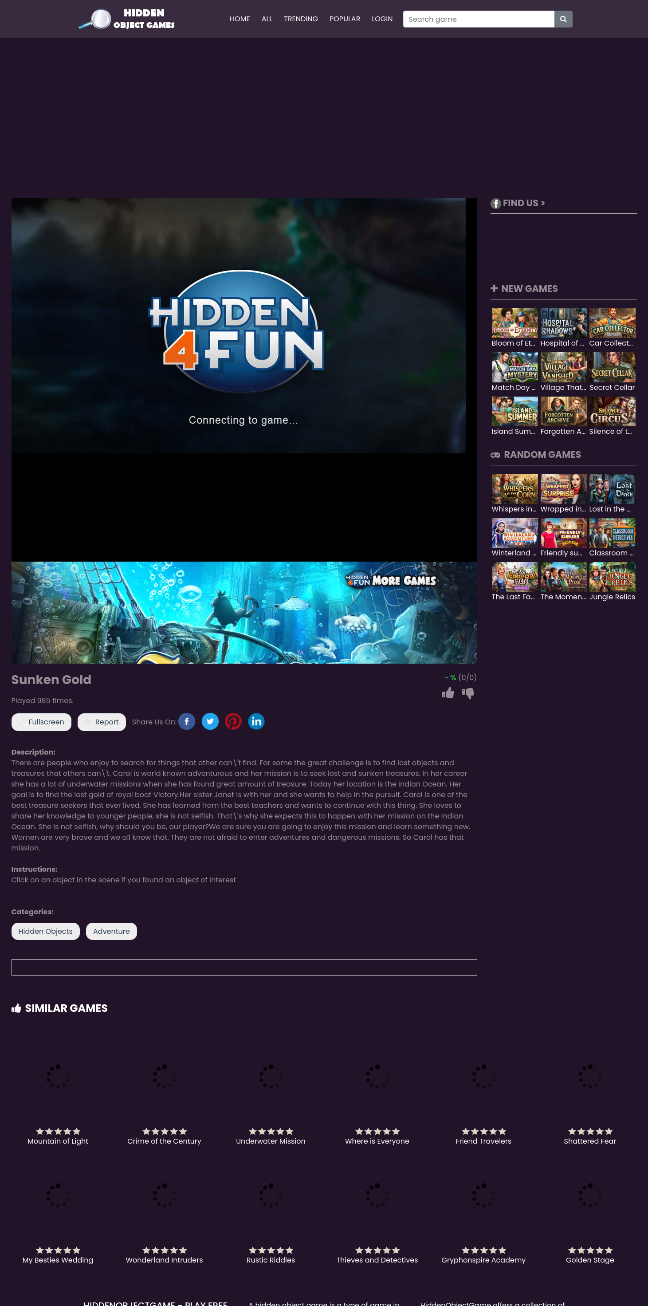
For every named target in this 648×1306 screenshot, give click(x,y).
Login (382, 19)
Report (107, 722)
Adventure (111, 931)
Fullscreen (46, 722)
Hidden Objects (46, 931)
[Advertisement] (324, 118)
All (267, 19)
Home (240, 19)
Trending (301, 19)
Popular (345, 19)
